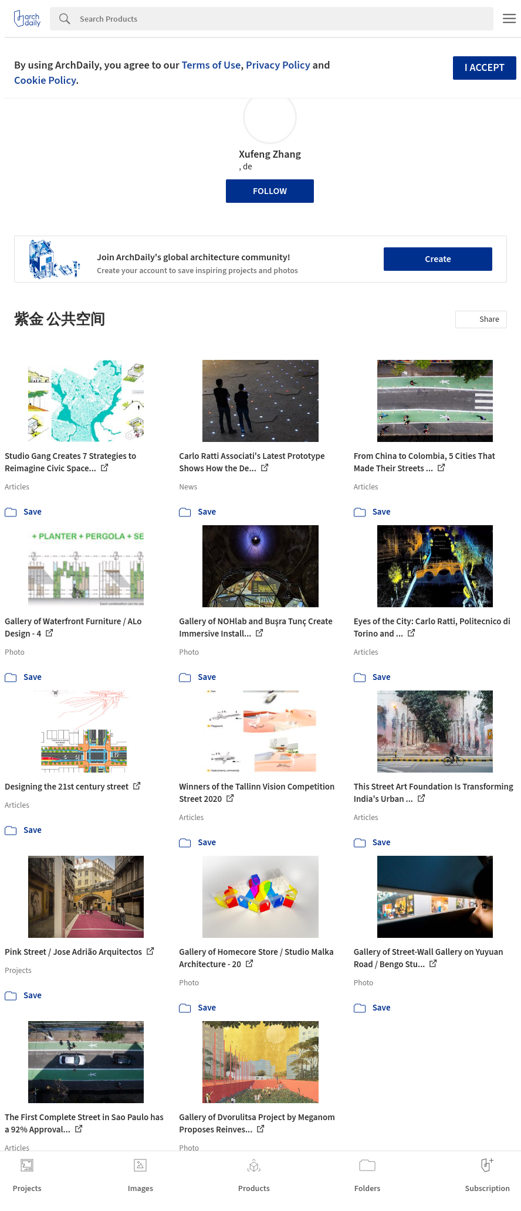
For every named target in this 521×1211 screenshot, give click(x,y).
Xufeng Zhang (270, 154)
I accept (485, 67)
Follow (270, 191)
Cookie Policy (45, 80)
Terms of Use (211, 65)
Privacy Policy (278, 65)
